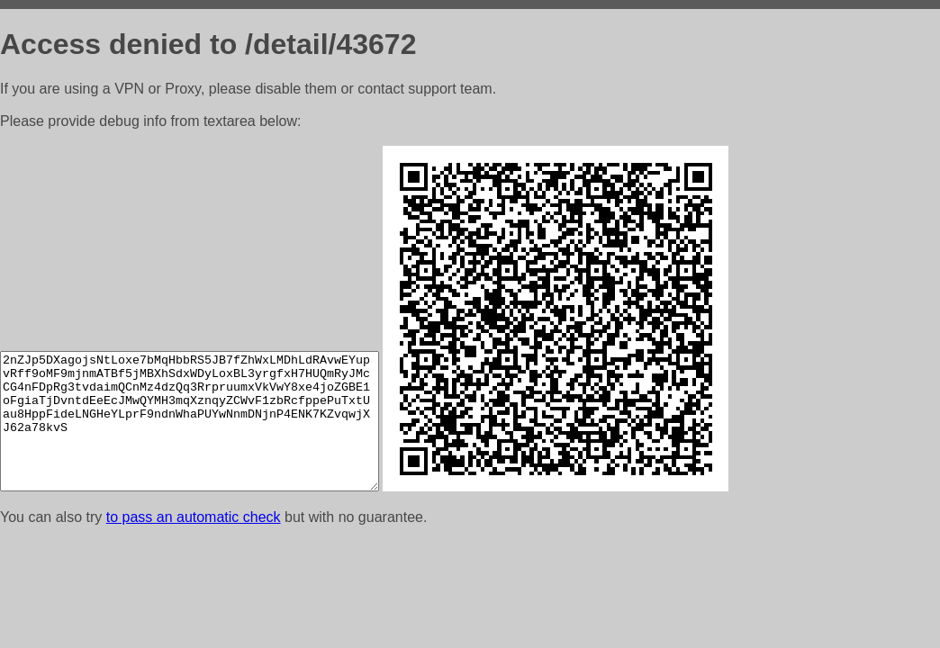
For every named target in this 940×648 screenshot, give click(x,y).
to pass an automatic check (193, 517)
